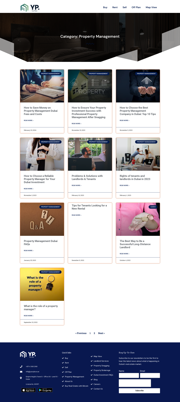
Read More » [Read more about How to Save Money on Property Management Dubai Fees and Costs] (29, 120)
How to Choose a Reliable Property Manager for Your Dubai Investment (39, 179)
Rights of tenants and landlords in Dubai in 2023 (135, 177)
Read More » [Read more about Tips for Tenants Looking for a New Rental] (76, 215)
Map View (151, 7)
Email (142, 371)
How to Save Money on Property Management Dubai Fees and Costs (41, 110)
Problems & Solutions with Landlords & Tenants (87, 177)
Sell (125, 7)
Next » (101, 333)
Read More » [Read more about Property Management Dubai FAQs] (29, 250)
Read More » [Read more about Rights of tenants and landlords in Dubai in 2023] (124, 185)
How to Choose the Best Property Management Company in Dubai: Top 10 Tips (138, 110)
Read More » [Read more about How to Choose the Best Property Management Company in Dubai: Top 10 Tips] (124, 120)
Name (121, 371)
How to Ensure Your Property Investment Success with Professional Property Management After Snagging (89, 112)
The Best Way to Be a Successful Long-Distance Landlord (135, 244)
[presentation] (135, 383)
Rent (115, 7)
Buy (105, 7)
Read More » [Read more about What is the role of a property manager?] (29, 316)
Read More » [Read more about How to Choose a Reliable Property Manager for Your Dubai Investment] (29, 189)
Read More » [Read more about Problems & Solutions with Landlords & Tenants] (76, 185)
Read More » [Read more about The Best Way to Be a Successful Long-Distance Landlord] (124, 254)
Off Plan (136, 7)
